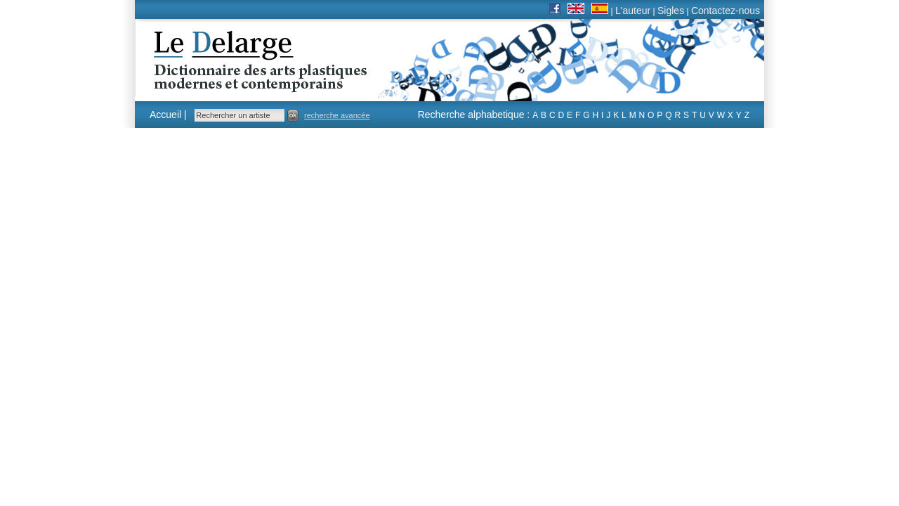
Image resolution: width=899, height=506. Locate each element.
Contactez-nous (725, 10)
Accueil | (168, 114)
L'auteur (632, 10)
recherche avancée (337, 115)
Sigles (670, 10)
